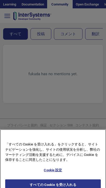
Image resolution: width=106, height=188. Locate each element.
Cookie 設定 (53, 174)
